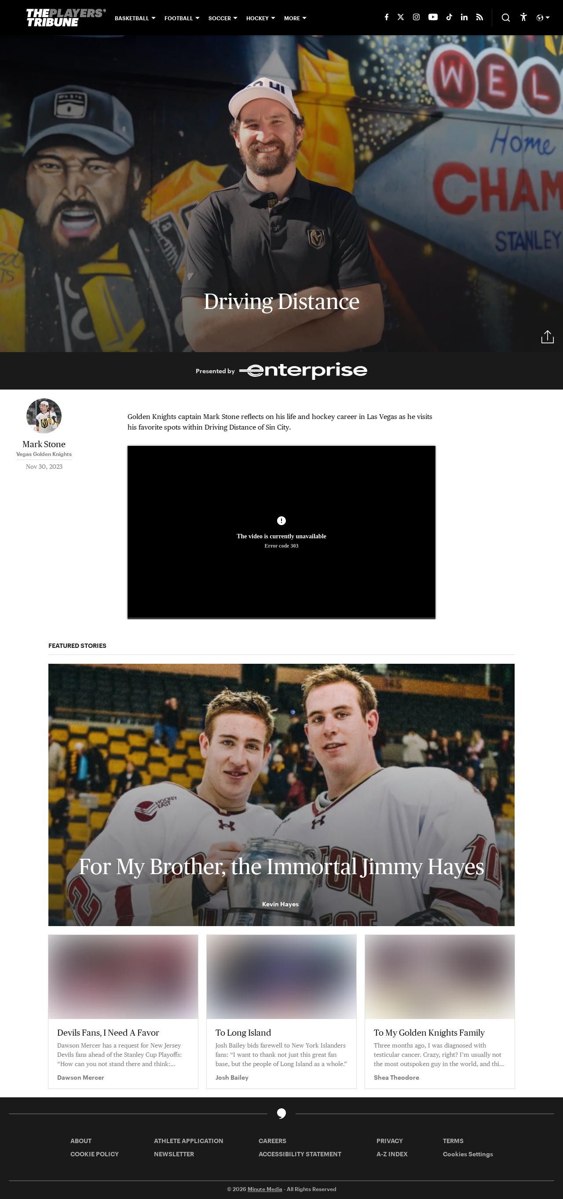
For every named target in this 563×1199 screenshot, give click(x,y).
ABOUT (80, 1140)
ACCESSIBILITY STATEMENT (300, 1154)
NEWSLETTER (174, 1154)
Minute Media (265, 1189)
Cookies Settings (468, 1154)
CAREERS (272, 1140)
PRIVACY (390, 1140)
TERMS (453, 1140)
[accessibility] (523, 17)
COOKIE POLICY (94, 1154)
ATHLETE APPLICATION (188, 1140)
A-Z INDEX (392, 1154)
